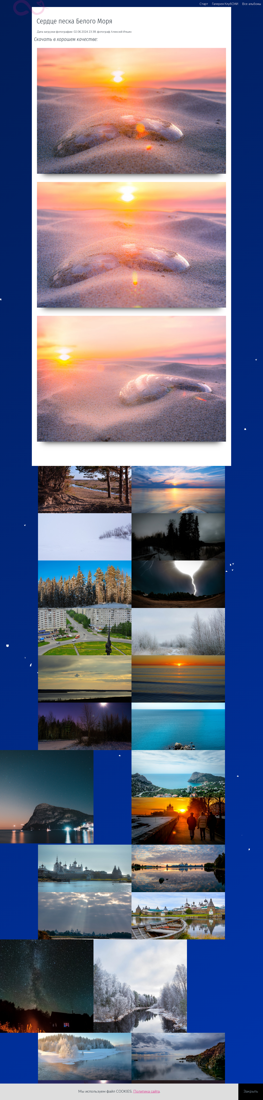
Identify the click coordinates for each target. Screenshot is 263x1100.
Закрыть (250, 1091)
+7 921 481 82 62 (28, 1059)
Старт (204, 4)
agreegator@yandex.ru (32, 1066)
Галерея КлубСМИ (225, 4)
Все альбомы (251, 4)
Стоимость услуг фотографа (38, 1072)
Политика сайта (146, 1091)
